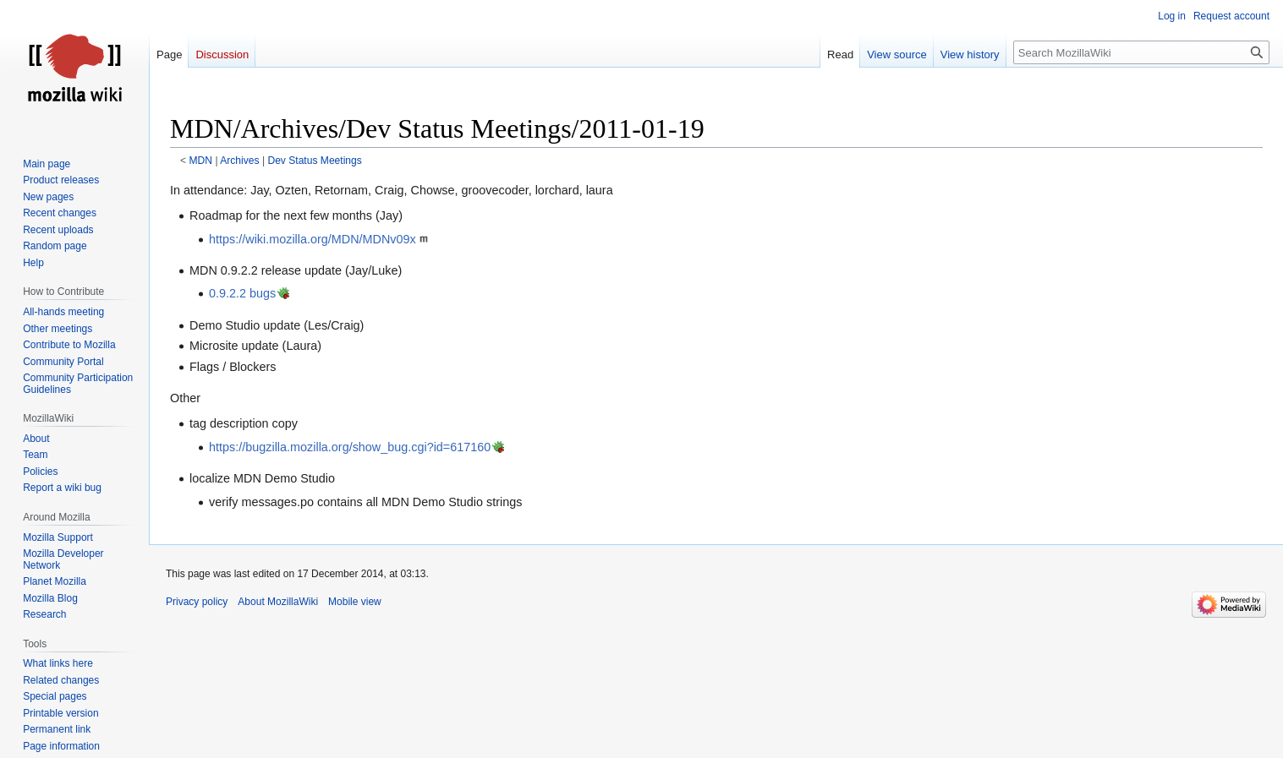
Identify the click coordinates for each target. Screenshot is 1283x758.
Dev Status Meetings (314, 160)
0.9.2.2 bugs (242, 293)
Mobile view (354, 602)
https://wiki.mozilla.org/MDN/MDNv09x (312, 239)
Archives (239, 160)
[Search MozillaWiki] (1141, 52)
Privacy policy (197, 602)
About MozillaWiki (278, 602)
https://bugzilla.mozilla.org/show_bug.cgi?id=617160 (350, 447)
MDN (201, 160)
